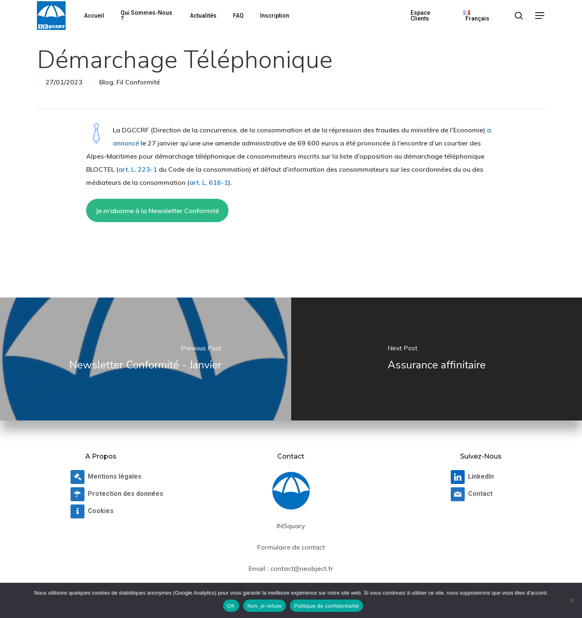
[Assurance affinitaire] (436, 359)
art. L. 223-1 (138, 169)
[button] (540, 15)
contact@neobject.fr (301, 568)
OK (231, 606)
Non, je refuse (264, 606)
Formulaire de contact (291, 547)
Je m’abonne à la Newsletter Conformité (157, 211)
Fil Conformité (138, 82)
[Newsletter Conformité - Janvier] (145, 359)
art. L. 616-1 (208, 182)
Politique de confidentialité (326, 606)
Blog (106, 82)
